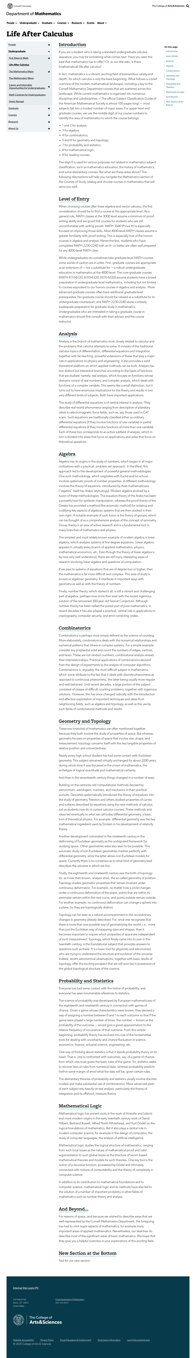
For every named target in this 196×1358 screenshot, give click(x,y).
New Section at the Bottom (174, 103)
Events (90, 23)
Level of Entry (172, 56)
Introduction (172, 51)
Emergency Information (109, 1340)
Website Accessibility (23, 1340)
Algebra (169, 66)
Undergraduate (28, 23)
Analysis (170, 61)
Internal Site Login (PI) (26, 1288)
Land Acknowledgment (138, 1340)
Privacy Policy (47, 1340)
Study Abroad (16, 101)
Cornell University (19, 6)
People (10, 23)
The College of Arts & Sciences (168, 6)
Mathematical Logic (175, 92)
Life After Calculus (19, 65)
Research (77, 23)
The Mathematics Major (21, 71)
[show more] (16, 23)
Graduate (47, 23)
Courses (61, 23)
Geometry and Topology (172, 77)
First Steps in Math (18, 58)
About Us (13, 128)
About (100, 23)
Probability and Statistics (173, 85)
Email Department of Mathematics (70, 1300)
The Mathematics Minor (21, 78)
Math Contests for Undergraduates (27, 95)
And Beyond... (173, 97)
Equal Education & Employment (75, 1340)
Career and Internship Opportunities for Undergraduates (27, 87)
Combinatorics (173, 71)
